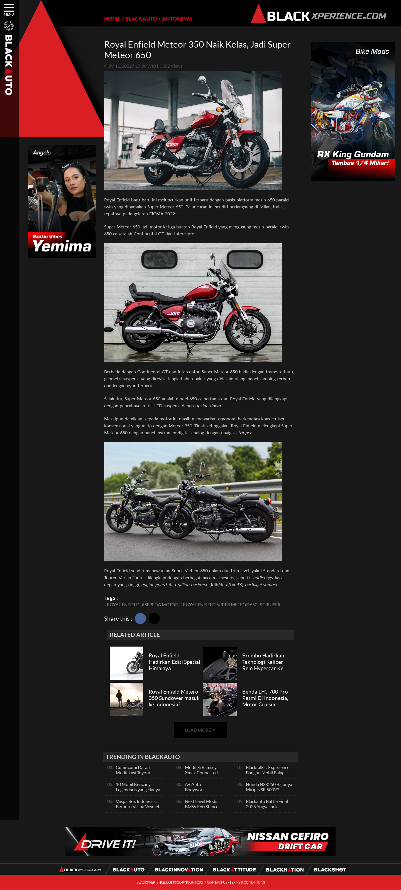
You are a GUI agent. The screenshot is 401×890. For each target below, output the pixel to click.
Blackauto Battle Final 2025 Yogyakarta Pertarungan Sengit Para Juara (269, 809)
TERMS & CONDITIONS (247, 882)
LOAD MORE (200, 730)
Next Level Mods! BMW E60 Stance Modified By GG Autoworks (202, 809)
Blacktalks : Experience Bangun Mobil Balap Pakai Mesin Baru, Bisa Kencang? (267, 775)
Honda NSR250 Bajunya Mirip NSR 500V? (269, 786)
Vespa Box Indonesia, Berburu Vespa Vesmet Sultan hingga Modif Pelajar (138, 809)
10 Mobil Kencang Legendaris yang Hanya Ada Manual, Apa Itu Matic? (138, 792)
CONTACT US (217, 882)
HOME (112, 18)
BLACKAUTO (141, 18)
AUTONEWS (177, 18)
